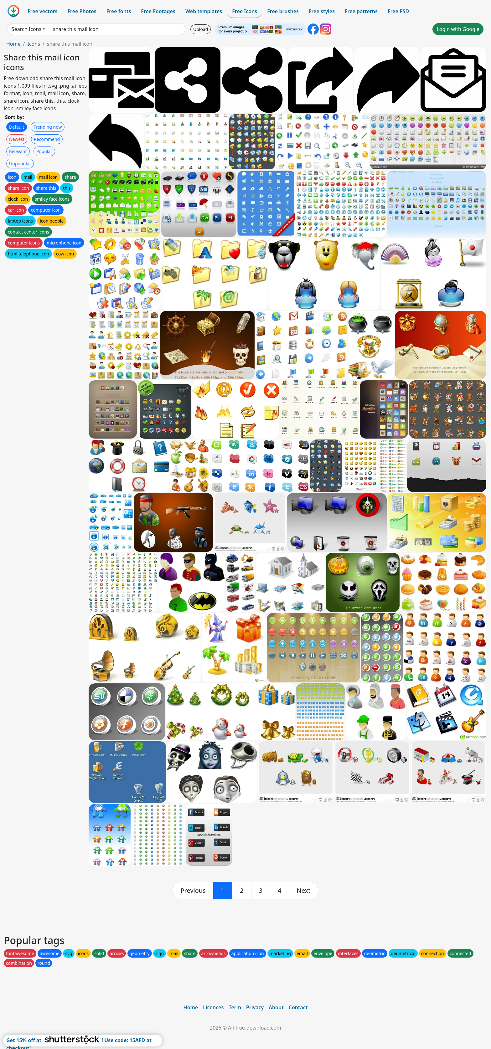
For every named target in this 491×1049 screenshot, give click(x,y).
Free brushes (283, 11)
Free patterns (361, 11)
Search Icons (26, 29)
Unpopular (20, 164)
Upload (200, 29)
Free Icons (244, 11)
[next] (303, 890)
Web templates (203, 11)
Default (16, 127)
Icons (33, 43)
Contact (298, 1007)
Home (13, 43)
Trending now (48, 127)
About (276, 1007)
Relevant (18, 151)
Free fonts (118, 11)
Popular (44, 151)
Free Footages (158, 11)
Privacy (255, 1007)
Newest (16, 139)
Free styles (322, 11)
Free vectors (42, 11)
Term (235, 1007)
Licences (213, 1007)
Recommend (47, 139)
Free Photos (81, 11)
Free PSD (398, 11)
